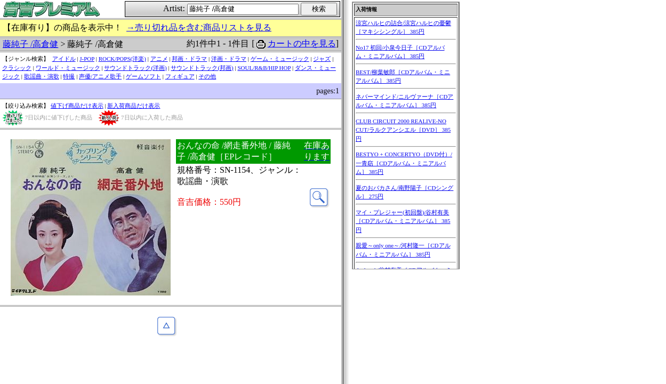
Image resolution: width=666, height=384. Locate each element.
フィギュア (180, 76)
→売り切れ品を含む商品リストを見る (198, 27)
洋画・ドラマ (228, 58)
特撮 (69, 76)
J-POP (86, 58)
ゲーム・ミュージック (280, 58)
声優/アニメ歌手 (100, 76)
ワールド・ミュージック (68, 68)
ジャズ (322, 58)
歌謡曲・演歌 (41, 76)
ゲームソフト (143, 76)
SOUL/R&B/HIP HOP (264, 68)
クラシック (16, 68)
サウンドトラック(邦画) (202, 68)
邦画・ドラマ (189, 58)
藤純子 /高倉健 (30, 44)
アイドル (64, 58)
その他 (207, 76)
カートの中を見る (302, 43)
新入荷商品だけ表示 (133, 105)
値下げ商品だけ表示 (77, 105)
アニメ (159, 58)
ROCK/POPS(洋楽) (122, 58)
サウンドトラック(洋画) (135, 68)
